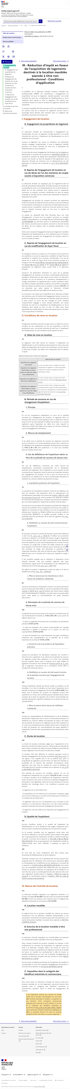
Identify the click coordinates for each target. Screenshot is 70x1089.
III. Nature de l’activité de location (10, 112)
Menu (67, 2)
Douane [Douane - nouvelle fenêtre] (38, 1041)
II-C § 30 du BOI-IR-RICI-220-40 (51, 967)
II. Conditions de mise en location (10, 107)
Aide (2, 1030)
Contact (3, 1033)
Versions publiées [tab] (8, 41)
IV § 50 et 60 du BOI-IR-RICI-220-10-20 (45, 865)
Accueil (3, 25)
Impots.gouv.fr (39, 1049)
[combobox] (21, 21)
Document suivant (60, 61)
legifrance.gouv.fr (33, 1075)
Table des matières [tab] (8, 33)
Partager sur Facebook (13, 51)
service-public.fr (18, 1075)
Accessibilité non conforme (8, 1080)
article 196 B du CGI (57, 265)
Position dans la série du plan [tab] (12, 37)
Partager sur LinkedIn (8, 56)
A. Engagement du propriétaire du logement (11, 72)
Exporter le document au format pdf (3, 46)
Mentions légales (23, 1080)
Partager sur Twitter (3, 56)
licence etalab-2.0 (38, 1086)
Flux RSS (21, 1030)
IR (21, 25)
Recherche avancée (54, 21)
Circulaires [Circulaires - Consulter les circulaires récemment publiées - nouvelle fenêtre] (38, 1038)
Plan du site (33, 1080)
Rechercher (40, 21)
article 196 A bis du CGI (33, 265)
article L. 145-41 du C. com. (33, 591)
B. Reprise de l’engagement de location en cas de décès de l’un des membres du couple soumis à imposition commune (11, 84)
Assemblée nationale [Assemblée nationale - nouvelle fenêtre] (41, 1030)
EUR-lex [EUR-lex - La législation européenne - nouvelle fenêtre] (38, 1044)
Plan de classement (13, 25)
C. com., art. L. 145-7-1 (46, 566)
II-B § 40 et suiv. (60, 756)
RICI (26, 25)
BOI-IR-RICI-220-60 (58, 154)
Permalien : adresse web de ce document (3, 51)
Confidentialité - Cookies (46, 1080)
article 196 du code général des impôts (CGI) (50, 262)
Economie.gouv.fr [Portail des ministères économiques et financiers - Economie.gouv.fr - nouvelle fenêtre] (40, 1047)
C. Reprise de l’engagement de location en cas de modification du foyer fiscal (11, 99)
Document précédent (29, 61)
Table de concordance (25, 1033)
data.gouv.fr (47, 1075)
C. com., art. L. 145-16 (41, 572)
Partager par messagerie (13, 56)
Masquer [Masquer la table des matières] (8, 62)
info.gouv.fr (5, 1075)
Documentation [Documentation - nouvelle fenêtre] (23, 1036)
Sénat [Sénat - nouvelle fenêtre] (37, 1052)
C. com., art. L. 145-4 (39, 536)
